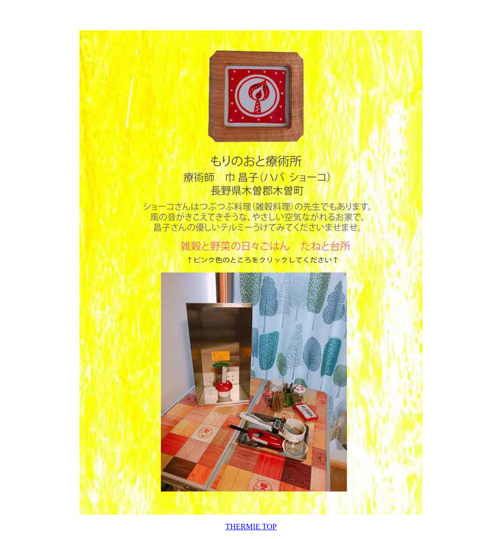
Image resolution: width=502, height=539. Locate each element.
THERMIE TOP (251, 526)
